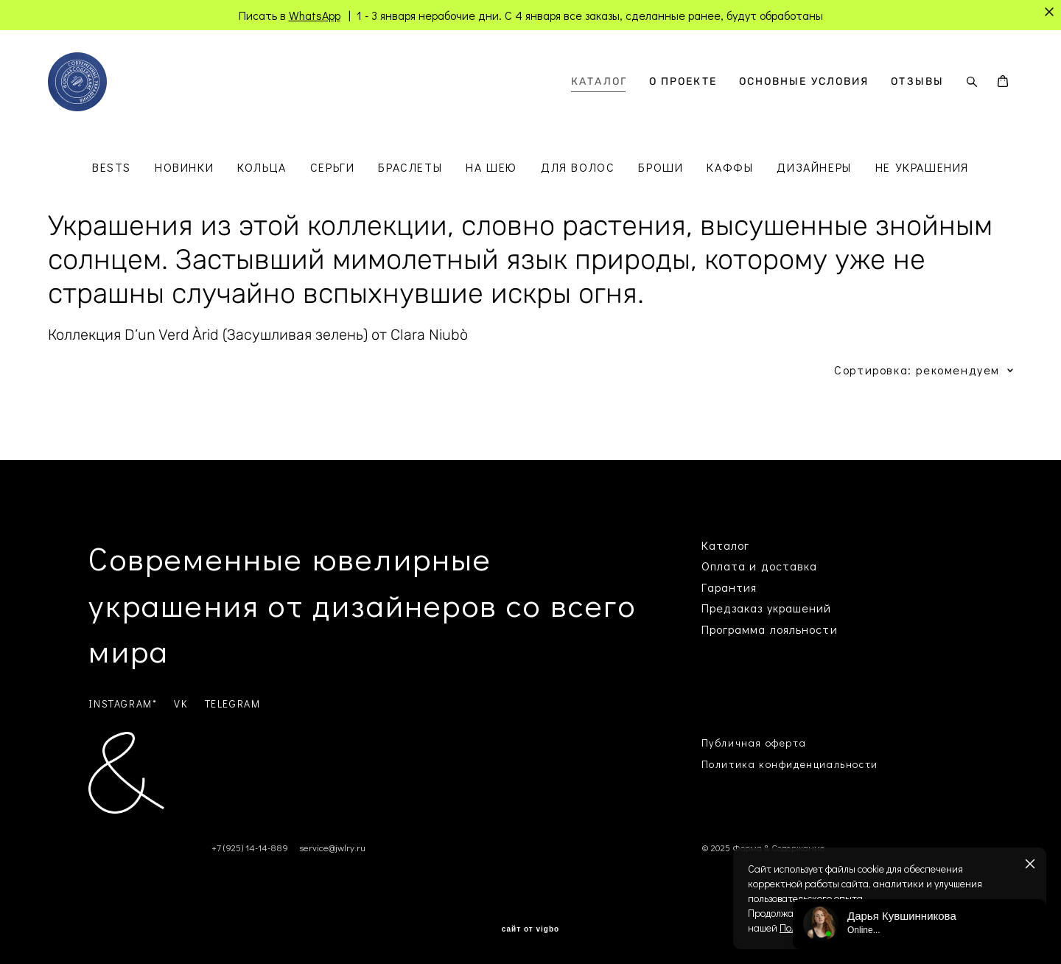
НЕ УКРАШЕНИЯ (922, 167)
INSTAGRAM (120, 703)
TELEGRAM (233, 703)
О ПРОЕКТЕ (683, 82)
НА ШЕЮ (491, 167)
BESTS (111, 167)
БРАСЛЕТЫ (410, 167)
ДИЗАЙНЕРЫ (814, 167)
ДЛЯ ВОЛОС (577, 167)
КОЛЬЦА (262, 167)
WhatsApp (314, 15)
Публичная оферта (754, 743)
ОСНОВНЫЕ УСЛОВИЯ (804, 82)
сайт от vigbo (530, 929)
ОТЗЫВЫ (917, 82)
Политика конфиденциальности (789, 764)
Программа (733, 629)
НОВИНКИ (184, 167)
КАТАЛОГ (599, 82)
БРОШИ (660, 167)
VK (180, 703)
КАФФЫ (730, 167)
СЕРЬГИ (332, 167)
